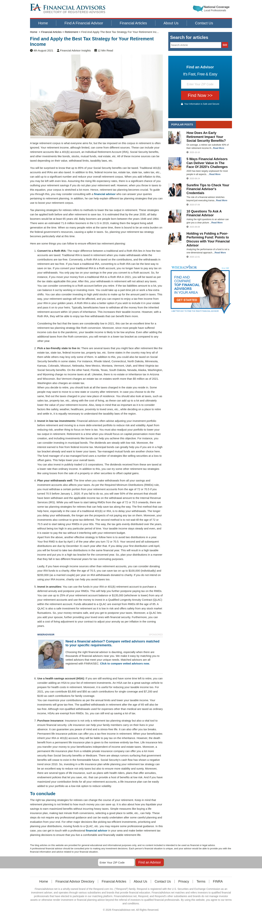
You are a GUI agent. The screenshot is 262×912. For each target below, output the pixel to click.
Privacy (183, 878)
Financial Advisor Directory (74, 878)
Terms (200, 878)
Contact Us (204, 23)
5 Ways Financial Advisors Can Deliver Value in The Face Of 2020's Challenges (207, 163)
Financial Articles (133, 23)
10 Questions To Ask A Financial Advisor (204, 213)
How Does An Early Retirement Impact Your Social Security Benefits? (206, 136)
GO (225, 44)
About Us (171, 23)
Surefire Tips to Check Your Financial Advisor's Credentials (207, 189)
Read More (218, 148)
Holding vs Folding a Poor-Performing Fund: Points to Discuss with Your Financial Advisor (208, 239)
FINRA (218, 878)
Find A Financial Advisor (83, 23)
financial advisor (105, 194)
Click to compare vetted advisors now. (125, 663)
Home (43, 23)
